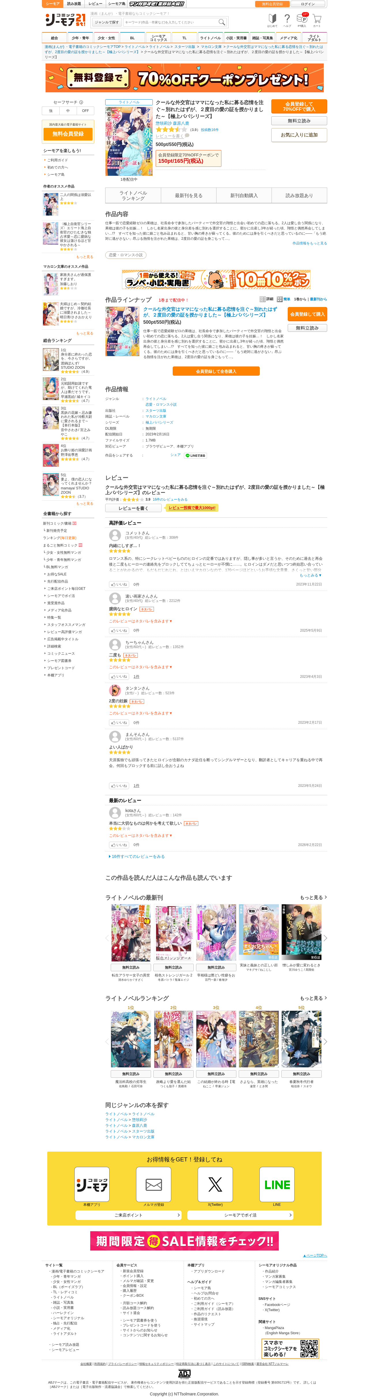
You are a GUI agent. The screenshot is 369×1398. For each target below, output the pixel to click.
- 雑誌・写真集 (62, 1302)
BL (132, 38)
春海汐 (223, 979)
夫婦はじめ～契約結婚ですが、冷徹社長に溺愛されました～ (75, 308)
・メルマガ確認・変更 (136, 1281)
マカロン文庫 (211, 47)
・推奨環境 (199, 1319)
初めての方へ (57, 167)
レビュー (95, 4)
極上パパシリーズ (159, 422)
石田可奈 (137, 1086)
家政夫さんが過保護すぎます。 (75, 277)
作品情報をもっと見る (310, 243)
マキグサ (252, 969)
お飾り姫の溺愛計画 (76, 450)
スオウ (307, 1086)
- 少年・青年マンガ (66, 1277)
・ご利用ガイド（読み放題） (212, 1309)
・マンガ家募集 (273, 1277)
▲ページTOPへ (315, 1255)
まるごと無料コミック (63, 545)
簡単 (283, 299)
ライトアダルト (314, 38)
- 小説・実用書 (62, 1308)
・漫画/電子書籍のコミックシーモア (76, 1271)
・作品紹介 (270, 1271)
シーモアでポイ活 (61, 596)
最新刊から (318, 299)
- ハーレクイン (62, 1313)
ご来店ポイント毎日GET (66, 589)
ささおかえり (81, 317)
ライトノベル (210, 38)
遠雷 (253, 1086)
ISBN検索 (248, 1363)
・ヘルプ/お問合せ (204, 1293)
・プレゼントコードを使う (140, 1325)
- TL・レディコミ (64, 1292)
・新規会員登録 (131, 1271)
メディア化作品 (59, 610)
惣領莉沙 (164, 123)
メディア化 (288, 38)
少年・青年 (80, 38)
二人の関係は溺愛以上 (75, 197)
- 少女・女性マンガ (66, 1282)
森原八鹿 (181, 123)
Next (323, 939)
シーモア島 (116, 4)
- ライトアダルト (64, 1334)
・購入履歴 (128, 1291)
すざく (139, 979)
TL (184, 38)
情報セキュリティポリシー (156, 1363)
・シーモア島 (200, 1288)
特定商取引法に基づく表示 (193, 1363)
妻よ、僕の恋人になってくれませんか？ (76, 481)
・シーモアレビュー (63, 1350)
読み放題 (74, 4)
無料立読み (131, 967)
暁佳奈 (295, 1086)
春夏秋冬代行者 (301, 1082)
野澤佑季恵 (69, 455)
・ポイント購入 (131, 1276)
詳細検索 (54, 646)
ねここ (207, 1086)
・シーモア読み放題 (63, 1345)
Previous (109, 938)
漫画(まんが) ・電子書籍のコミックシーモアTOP (83, 47)
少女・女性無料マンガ (63, 553)
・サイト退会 (129, 1313)
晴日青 (65, 317)
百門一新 (210, 979)
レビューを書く (170, 136)
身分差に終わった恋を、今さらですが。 (76, 356)
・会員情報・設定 (133, 1286)
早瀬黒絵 (68, 397)
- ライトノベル (62, 1297)
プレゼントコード (61, 668)
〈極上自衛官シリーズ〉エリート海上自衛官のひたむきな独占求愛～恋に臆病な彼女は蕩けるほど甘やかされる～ (75, 234)
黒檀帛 (182, 1086)
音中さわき (69, 430)
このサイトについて (226, 1363)
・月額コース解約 (133, 1303)
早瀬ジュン (222, 1086)
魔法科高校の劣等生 (130, 1082)
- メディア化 (60, 1328)
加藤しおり (68, 284)
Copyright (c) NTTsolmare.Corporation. (184, 1394)
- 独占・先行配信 (64, 1323)
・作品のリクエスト (205, 1314)
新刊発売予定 (56, 531)
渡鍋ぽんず (69, 363)
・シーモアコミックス (278, 1287)
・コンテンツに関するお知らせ (143, 1335)
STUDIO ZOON (73, 368)
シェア (175, 455)
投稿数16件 (187, 130)
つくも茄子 (167, 1086)
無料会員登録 (272, 4)
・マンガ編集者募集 (277, 1282)
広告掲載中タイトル (62, 639)
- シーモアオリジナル (67, 1318)
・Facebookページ (276, 1305)
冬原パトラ (165, 979)
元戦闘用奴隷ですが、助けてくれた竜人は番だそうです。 (76, 387)
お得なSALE (57, 574)
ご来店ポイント (128, 1215)
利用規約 (100, 1363)
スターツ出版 (184, 47)
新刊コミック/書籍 (60, 523)
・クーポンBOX (131, 1296)
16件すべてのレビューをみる (138, 856)
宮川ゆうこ (296, 969)
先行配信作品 (57, 581)
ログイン (308, 4)
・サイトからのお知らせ (138, 1330)
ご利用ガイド (57, 160)
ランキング (59, 538)
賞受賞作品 (56, 603)
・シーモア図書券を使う (138, 1320)
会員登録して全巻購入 (216, 371)
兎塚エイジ (182, 979)
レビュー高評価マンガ (64, 632)
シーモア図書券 (59, 661)
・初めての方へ (202, 1298)
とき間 (263, 1086)
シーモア (53, 4)
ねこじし (266, 969)
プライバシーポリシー (122, 1363)
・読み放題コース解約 (136, 1308)
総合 (54, 38)
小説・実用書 (236, 38)
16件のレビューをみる (170, 499)
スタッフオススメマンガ (66, 625)
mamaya (67, 488)
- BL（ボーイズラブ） (68, 1287)
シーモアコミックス (158, 38)
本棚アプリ (56, 675)
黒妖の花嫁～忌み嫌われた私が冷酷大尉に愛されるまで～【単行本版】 (76, 419)
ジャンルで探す (107, 22)
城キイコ (84, 397)
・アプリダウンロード (207, 1271)
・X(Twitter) (270, 1310)
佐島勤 (123, 1086)
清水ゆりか (125, 979)
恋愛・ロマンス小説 (126, 255)
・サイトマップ (202, 1324)
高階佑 (310, 969)
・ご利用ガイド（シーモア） (212, 1304)
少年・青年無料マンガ (63, 560)
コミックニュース (61, 654)
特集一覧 (54, 617)
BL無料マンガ (57, 567)
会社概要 (86, 1363)
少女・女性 (106, 38)
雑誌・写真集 (262, 38)
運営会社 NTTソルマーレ (272, 1363)
